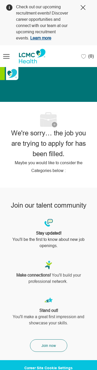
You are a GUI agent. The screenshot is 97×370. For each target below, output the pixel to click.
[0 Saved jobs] (87, 56)
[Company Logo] (29, 56)
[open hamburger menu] (6, 56)
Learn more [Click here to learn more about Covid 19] (40, 38)
